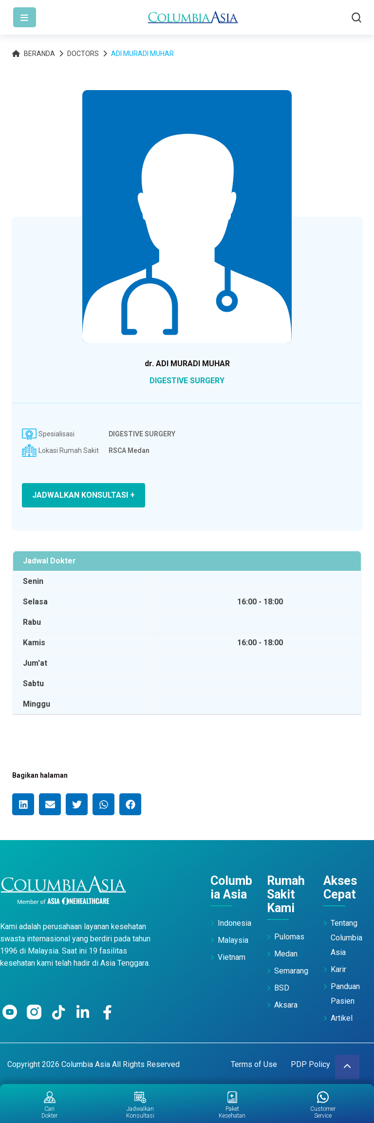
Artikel (342, 1018)
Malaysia (233, 940)
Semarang (291, 970)
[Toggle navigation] (24, 17)
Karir (338, 969)
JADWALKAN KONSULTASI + (83, 495)
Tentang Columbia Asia (346, 937)
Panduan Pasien (345, 994)
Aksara (286, 1005)
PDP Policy (310, 1064)
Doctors (83, 53)
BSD (281, 987)
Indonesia (234, 923)
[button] (23, 804)
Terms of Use (254, 1064)
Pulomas (289, 936)
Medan (286, 953)
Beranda (33, 53)
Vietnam (231, 957)
